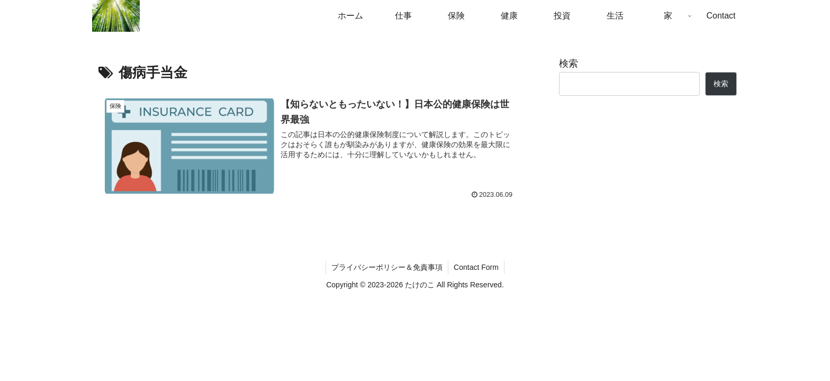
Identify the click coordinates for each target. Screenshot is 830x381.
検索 (568, 63)
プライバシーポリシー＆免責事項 (387, 267)
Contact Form (476, 267)
